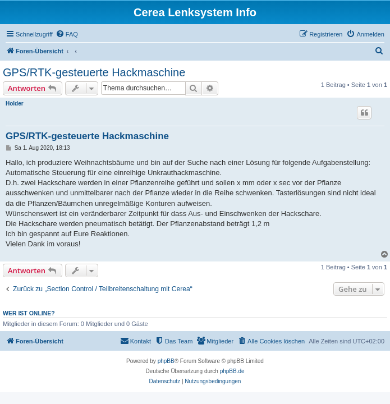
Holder (15, 103)
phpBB (166, 361)
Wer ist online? (29, 313)
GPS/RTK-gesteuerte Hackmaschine (94, 72)
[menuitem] (67, 34)
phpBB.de (232, 371)
